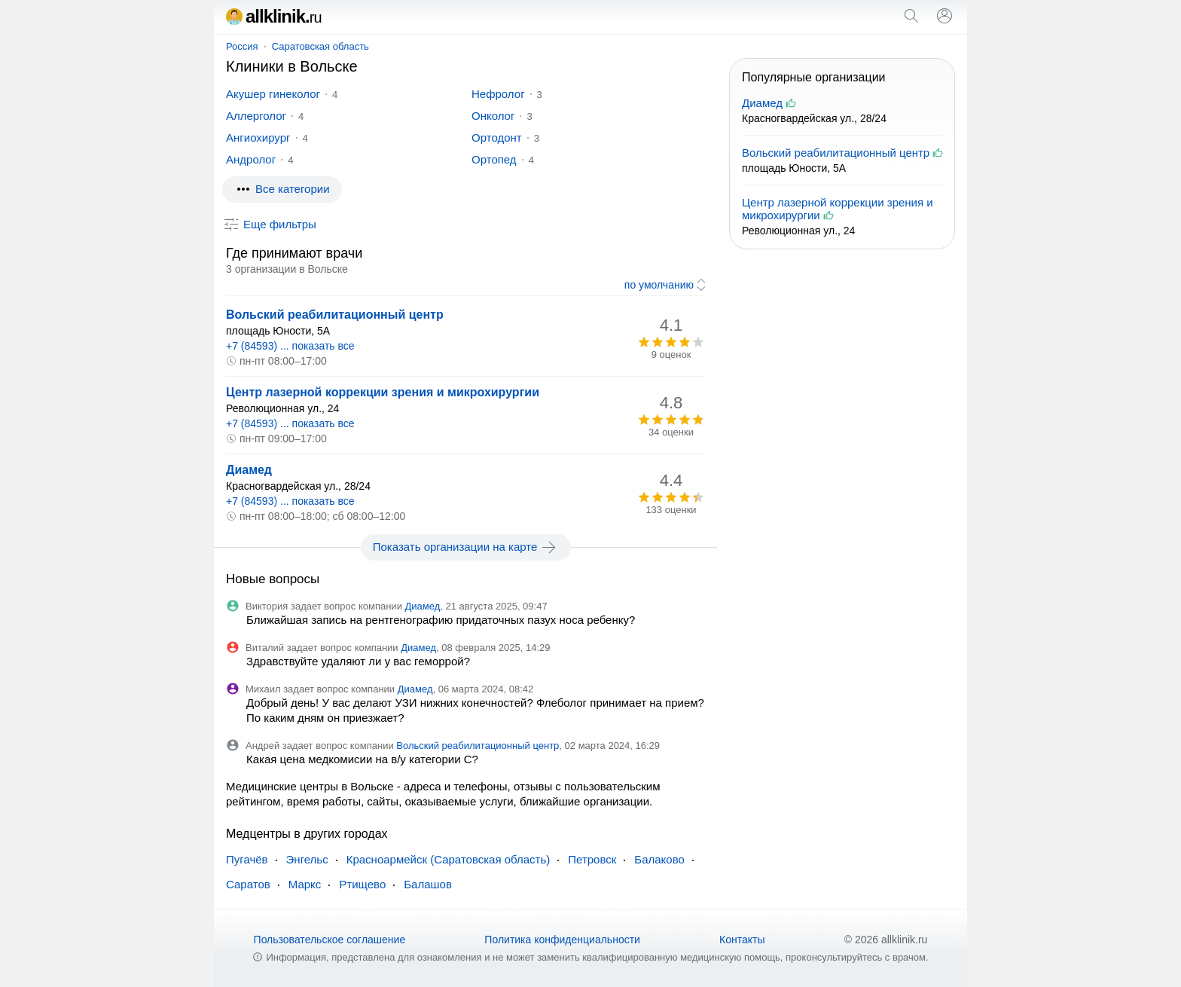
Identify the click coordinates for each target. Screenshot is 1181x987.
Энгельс (307, 859)
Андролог (251, 159)
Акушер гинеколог (273, 93)
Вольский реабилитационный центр (335, 314)
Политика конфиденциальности (562, 940)
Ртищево (362, 884)
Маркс (305, 884)
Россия (242, 46)
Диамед (249, 469)
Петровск (592, 859)
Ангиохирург (258, 137)
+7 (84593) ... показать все (290, 346)
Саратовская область (320, 46)
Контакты (741, 940)
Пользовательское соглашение (330, 940)
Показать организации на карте (466, 547)
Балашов (428, 884)
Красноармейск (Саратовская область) (448, 859)
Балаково (659, 859)
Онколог (492, 115)
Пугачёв (247, 859)
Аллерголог (256, 115)
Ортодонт (496, 137)
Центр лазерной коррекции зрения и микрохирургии (382, 392)
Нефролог (498, 93)
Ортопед (494, 159)
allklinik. (274, 16)
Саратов (248, 884)
